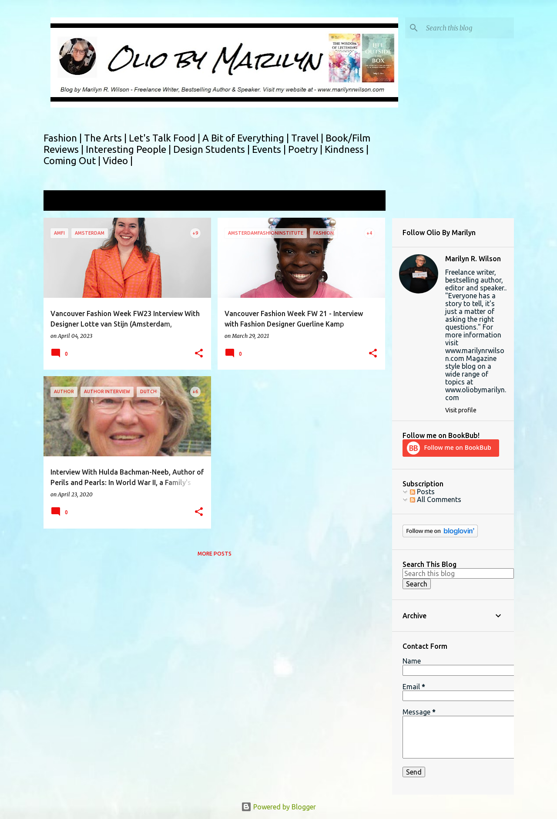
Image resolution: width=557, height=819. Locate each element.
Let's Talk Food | (165, 137)
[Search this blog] (468, 27)
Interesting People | (129, 149)
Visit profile (460, 410)
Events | (270, 149)
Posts (422, 491)
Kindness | (347, 149)
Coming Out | (73, 160)
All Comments (435, 499)
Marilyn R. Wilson (473, 259)
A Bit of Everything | (246, 137)
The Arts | (106, 137)
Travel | (308, 137)
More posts (215, 553)
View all (367, 201)
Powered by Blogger (278, 807)
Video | (118, 160)
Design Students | (212, 149)
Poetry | (306, 149)
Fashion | (64, 137)
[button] (199, 354)
